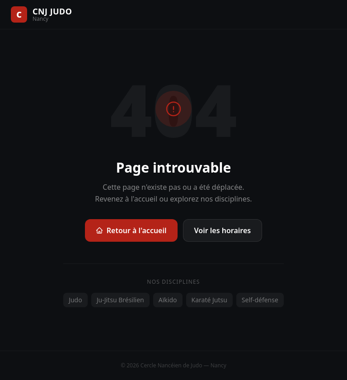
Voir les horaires (222, 230)
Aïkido (168, 300)
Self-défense (260, 300)
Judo (75, 300)
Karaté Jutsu (209, 300)
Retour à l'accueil (131, 230)
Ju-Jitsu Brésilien (120, 300)
